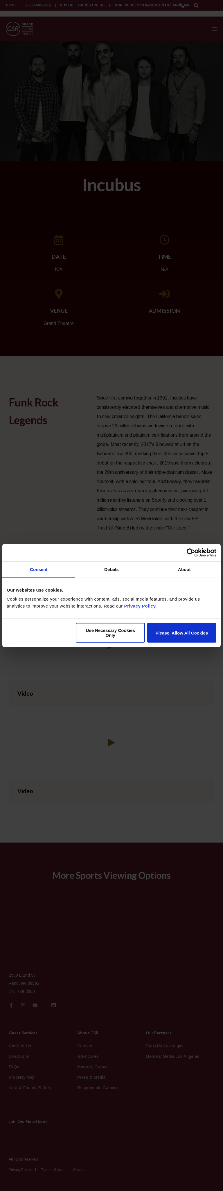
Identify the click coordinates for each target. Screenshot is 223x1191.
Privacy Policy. (140, 605)
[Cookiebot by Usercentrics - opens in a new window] (191, 552)
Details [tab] (111, 569)
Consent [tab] (39, 569)
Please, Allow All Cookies (182, 632)
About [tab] (184, 569)
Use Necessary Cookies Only (110, 633)
